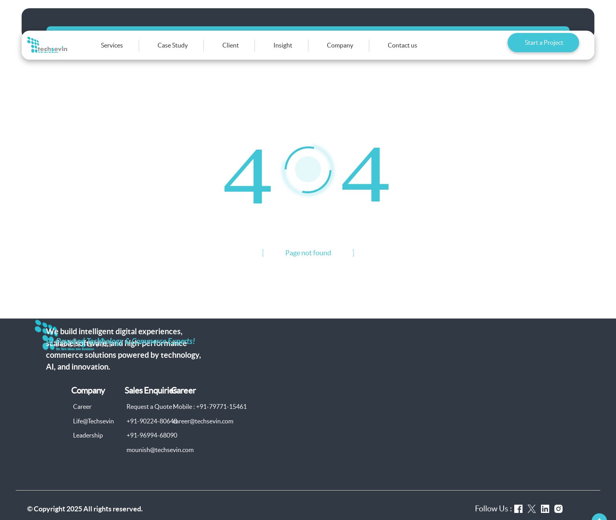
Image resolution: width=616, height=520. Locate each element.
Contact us (423, 50)
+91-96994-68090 (151, 445)
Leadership (88, 445)
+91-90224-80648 (151, 431)
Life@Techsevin (93, 431)
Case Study (193, 50)
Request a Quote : (150, 417)
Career (82, 417)
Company (360, 50)
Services (132, 50)
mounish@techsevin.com (160, 459)
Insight (303, 50)
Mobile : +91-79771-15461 (210, 417)
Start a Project (544, 50)
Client (251, 50)
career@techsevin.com (203, 431)
